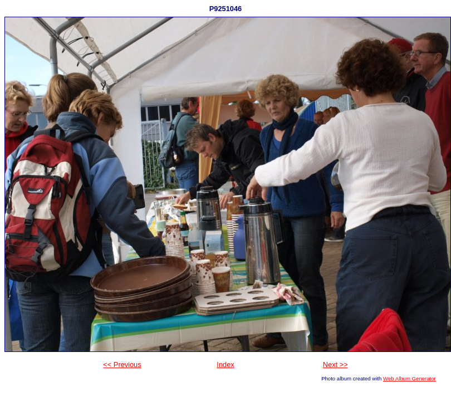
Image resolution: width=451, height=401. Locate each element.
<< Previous (122, 364)
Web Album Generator (409, 378)
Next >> (335, 364)
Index (225, 364)
